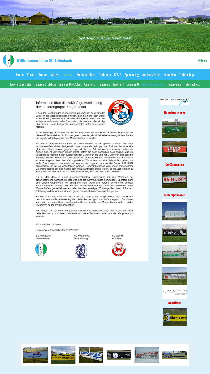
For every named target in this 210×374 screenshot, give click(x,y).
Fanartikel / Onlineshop (179, 74)
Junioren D (89, 84)
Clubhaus (105, 74)
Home (20, 74)
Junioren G (133, 84)
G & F (117, 74)
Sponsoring (132, 74)
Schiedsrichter (86, 74)
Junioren (67, 74)
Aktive (55, 74)
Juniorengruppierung (153, 84)
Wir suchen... (193, 84)
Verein (31, 74)
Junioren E (104, 84)
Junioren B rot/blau (20, 84)
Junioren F (118, 84)
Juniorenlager (175, 84)
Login (202, 60)
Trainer (43, 74)
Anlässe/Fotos (151, 74)
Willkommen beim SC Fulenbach (44, 60)
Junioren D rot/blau (70, 84)
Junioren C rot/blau (45, 84)
